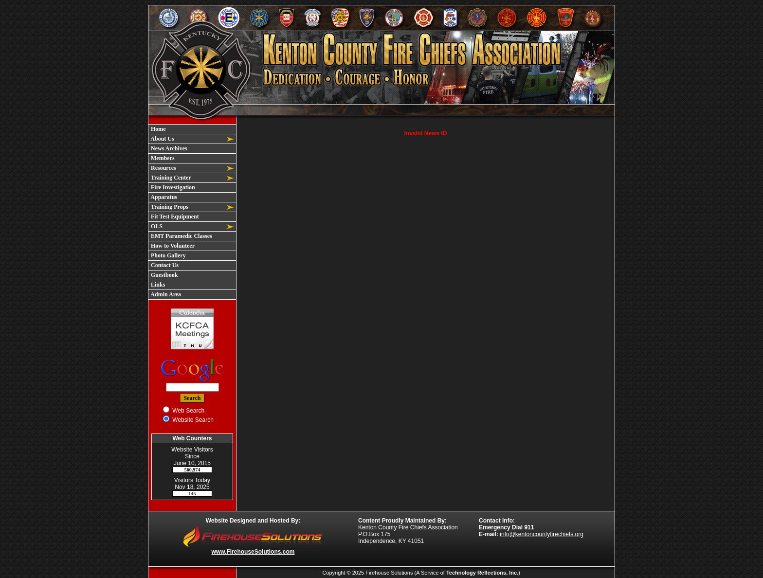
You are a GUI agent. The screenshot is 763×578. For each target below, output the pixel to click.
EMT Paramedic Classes (180, 236)
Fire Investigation (172, 187)
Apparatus (163, 197)
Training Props (168, 206)
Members (162, 158)
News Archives (168, 148)
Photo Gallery (167, 255)
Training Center (170, 177)
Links (157, 284)
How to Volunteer (172, 245)
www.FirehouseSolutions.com (253, 551)
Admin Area (165, 294)
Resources (162, 167)
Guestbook (163, 274)
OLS (156, 226)
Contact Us (164, 265)
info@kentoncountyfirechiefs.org (541, 534)
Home (157, 129)
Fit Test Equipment (174, 216)
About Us (161, 138)
